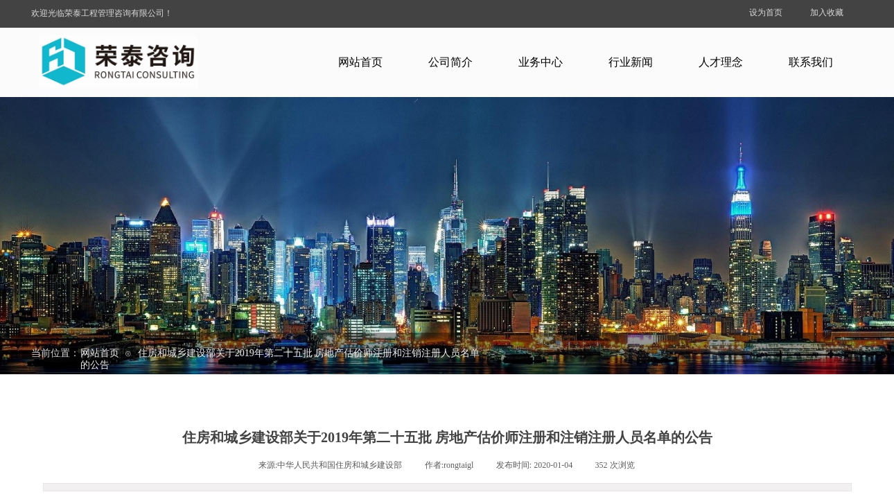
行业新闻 (630, 62)
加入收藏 (826, 12)
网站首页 (360, 62)
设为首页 (765, 12)
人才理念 (721, 62)
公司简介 (450, 62)
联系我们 (811, 62)
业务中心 (540, 62)
